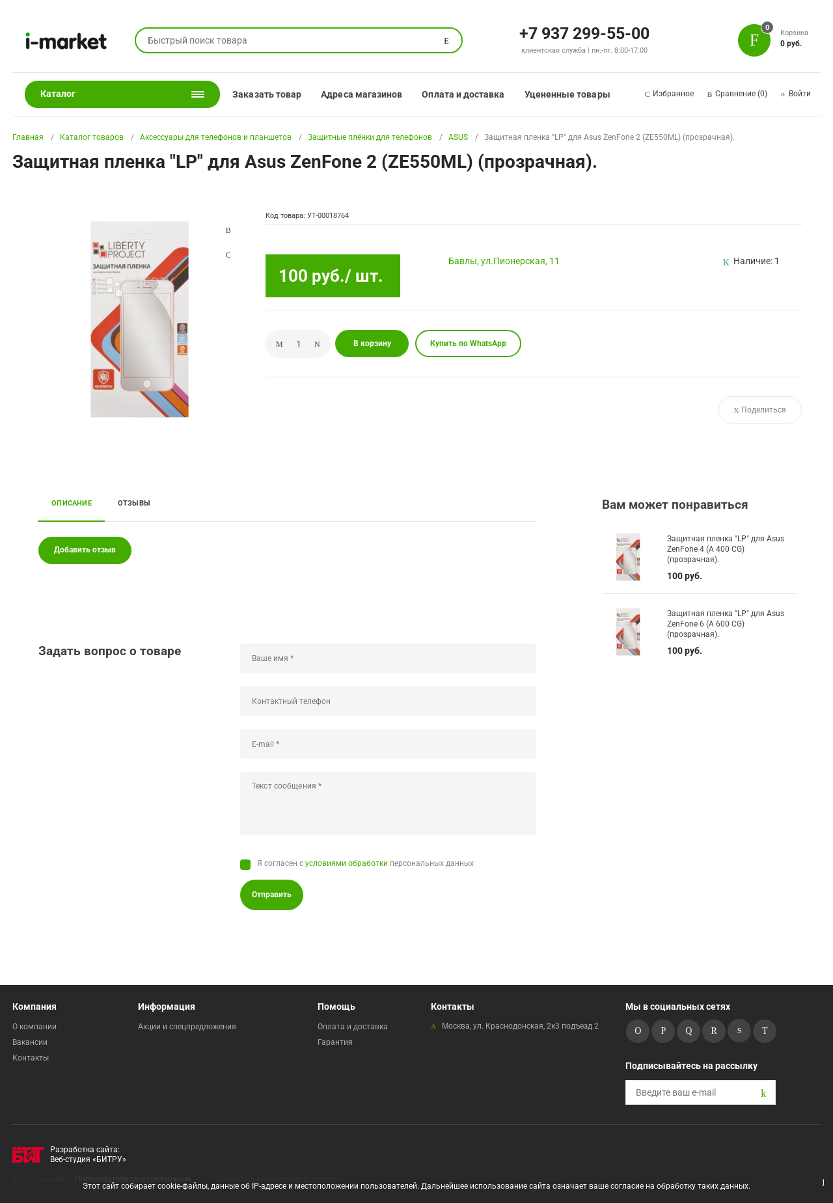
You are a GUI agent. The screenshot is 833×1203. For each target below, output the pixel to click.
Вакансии (30, 1042)
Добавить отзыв (85, 549)
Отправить (272, 894)
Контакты (30, 1057)
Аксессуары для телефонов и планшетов (216, 137)
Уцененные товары (567, 94)
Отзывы (134, 502)
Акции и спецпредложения (187, 1026)
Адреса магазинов (361, 94)
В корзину (372, 343)
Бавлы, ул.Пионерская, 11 (504, 261)
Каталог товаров (92, 137)
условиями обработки (346, 863)
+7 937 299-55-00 (584, 32)
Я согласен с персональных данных (365, 863)
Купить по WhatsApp (468, 343)
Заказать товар (266, 94)
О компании (34, 1026)
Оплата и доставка (463, 94)
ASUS (458, 137)
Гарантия (335, 1042)
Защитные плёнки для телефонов (370, 137)
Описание (71, 502)
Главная (28, 137)
